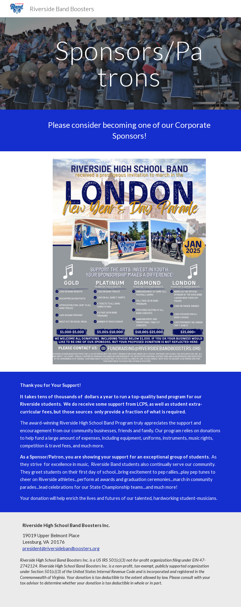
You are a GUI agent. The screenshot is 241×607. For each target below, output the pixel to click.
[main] (129, 63)
